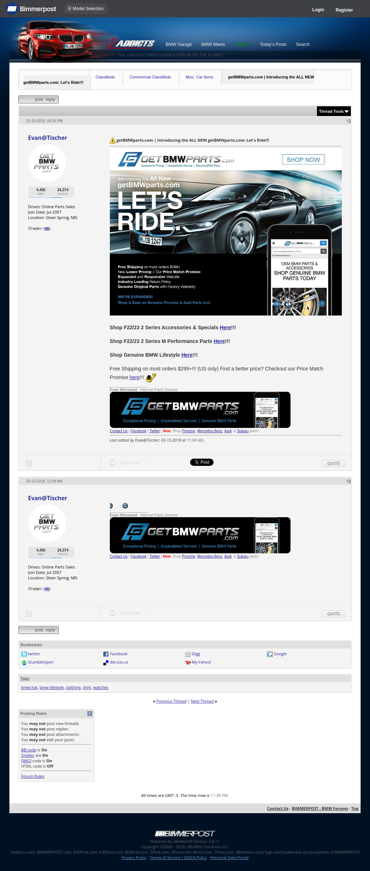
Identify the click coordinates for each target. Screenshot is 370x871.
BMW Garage (179, 44)
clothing (73, 687)
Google (280, 653)
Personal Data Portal (229, 857)
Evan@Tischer (47, 138)
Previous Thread (171, 701)
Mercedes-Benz (210, 431)
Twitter (154, 431)
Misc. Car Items (199, 77)
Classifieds (105, 77)
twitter (34, 653)
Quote (333, 463)
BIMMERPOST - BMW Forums (320, 808)
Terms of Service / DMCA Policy (178, 857)
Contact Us (119, 431)
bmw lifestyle (51, 687)
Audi (228, 431)
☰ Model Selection (86, 8)
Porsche (188, 431)
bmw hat (29, 687)
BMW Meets (213, 44)
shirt (87, 687)
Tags (25, 678)
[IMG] (26, 760)
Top (354, 808)
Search (303, 44)
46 (46, 228)
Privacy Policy (134, 857)
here (135, 377)
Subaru (243, 431)
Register (344, 10)
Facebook (138, 431)
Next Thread (202, 701)
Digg (196, 653)
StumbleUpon (40, 662)
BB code (28, 749)
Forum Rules (32, 776)
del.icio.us (119, 662)
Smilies (27, 755)
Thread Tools (331, 111)
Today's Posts (273, 44)
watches (100, 687)
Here (225, 327)
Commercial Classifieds (150, 77)
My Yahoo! (201, 662)
